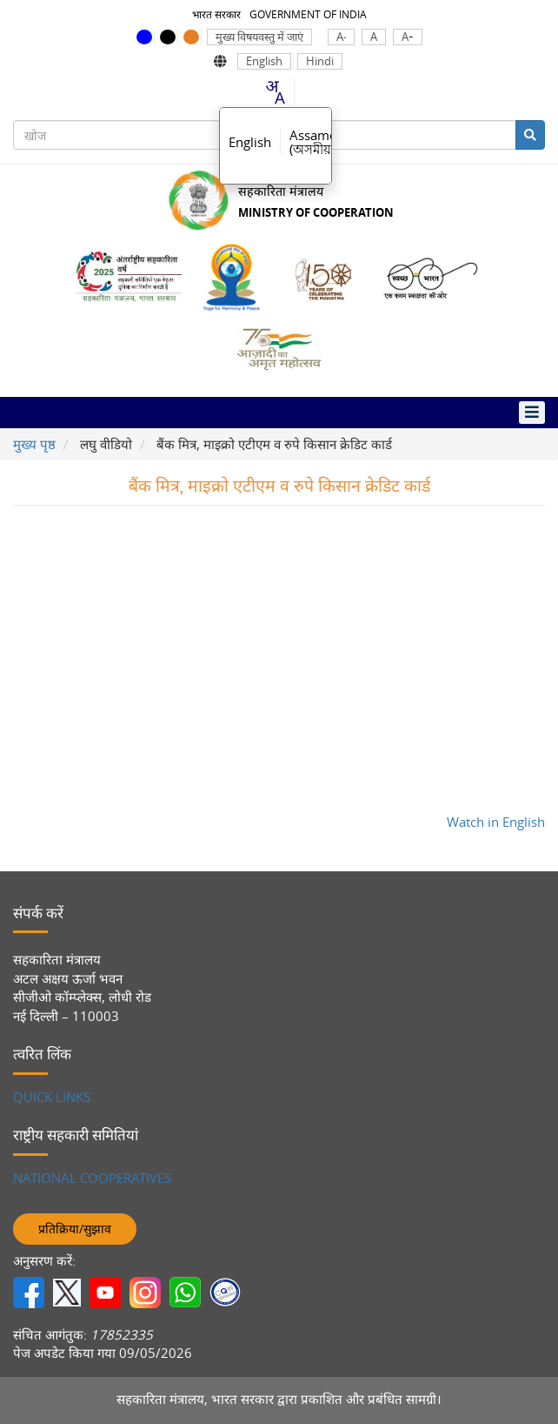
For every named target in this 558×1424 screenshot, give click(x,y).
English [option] (250, 142)
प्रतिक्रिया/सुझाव (74, 1228)
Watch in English (496, 821)
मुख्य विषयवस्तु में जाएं (259, 37)
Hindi (320, 61)
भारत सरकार (216, 14)
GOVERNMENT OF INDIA (308, 14)
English (264, 61)
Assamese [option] (319, 142)
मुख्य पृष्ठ (34, 444)
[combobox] (275, 92)
